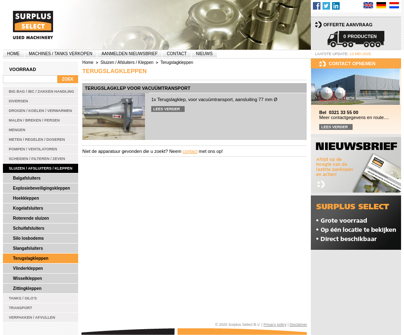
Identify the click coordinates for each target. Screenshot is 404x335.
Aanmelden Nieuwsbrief (130, 53)
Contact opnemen (352, 63)
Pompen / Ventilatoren (33, 149)
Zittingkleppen (27, 288)
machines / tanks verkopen (60, 53)
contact (190, 151)
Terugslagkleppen (30, 258)
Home (13, 53)
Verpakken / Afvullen (32, 317)
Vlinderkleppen (28, 268)
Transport (20, 308)
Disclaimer (298, 324)
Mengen (17, 130)
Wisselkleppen (27, 278)
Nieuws (204, 53)
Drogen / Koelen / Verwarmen (40, 111)
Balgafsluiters (27, 178)
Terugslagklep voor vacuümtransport (138, 88)
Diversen (18, 101)
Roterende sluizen (31, 218)
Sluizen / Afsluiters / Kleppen (40, 168)
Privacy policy (275, 324)
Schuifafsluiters (28, 228)
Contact (177, 53)
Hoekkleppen (26, 198)
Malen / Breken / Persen (34, 120)
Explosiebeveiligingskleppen (41, 188)
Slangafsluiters (28, 248)
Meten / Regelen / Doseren (37, 139)
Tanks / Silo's (23, 298)
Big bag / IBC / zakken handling (41, 91)
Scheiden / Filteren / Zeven (37, 159)
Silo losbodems (28, 238)
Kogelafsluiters (28, 208)
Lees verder (166, 109)
